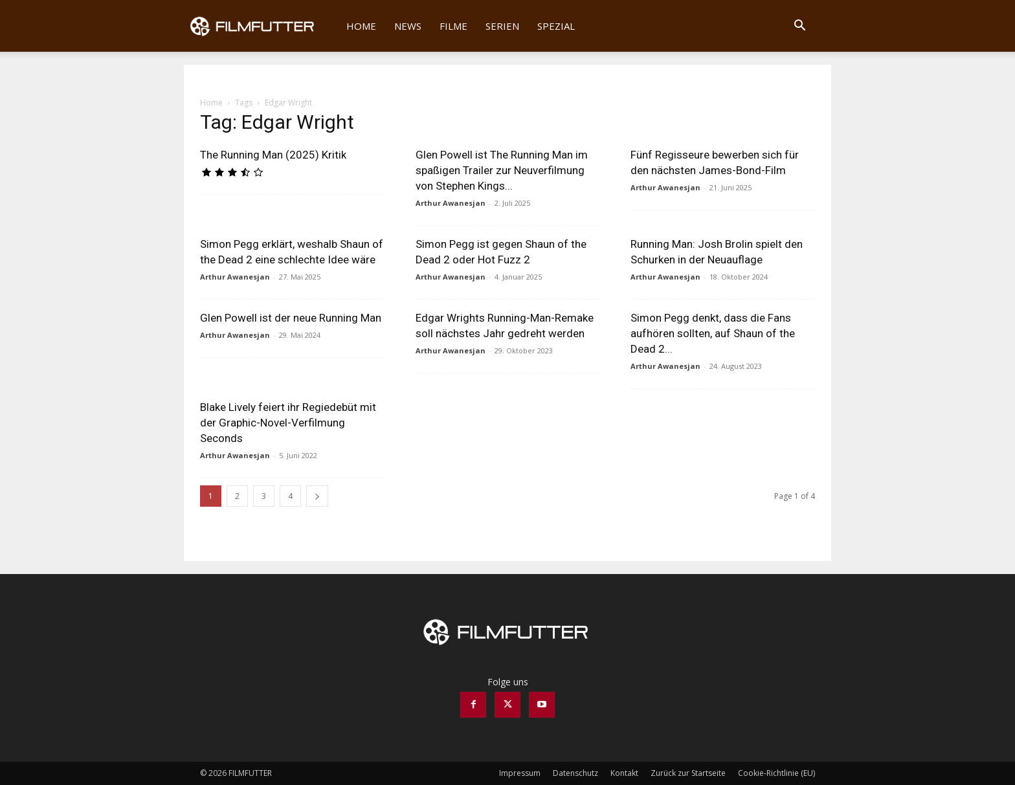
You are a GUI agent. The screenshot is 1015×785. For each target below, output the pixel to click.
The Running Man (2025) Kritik (273, 154)
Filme (453, 25)
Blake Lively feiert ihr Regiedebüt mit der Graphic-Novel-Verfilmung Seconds (288, 423)
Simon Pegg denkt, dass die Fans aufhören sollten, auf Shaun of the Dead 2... (712, 333)
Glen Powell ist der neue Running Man (290, 317)
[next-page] (317, 496)
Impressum (520, 773)
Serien (502, 25)
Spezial (556, 25)
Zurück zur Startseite (688, 773)
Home (361, 25)
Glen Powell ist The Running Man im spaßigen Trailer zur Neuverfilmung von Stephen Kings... (502, 170)
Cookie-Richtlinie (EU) (776, 773)
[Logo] (260, 26)
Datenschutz (575, 773)
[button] (799, 27)
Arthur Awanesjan (450, 203)
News (407, 25)
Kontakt (624, 773)
